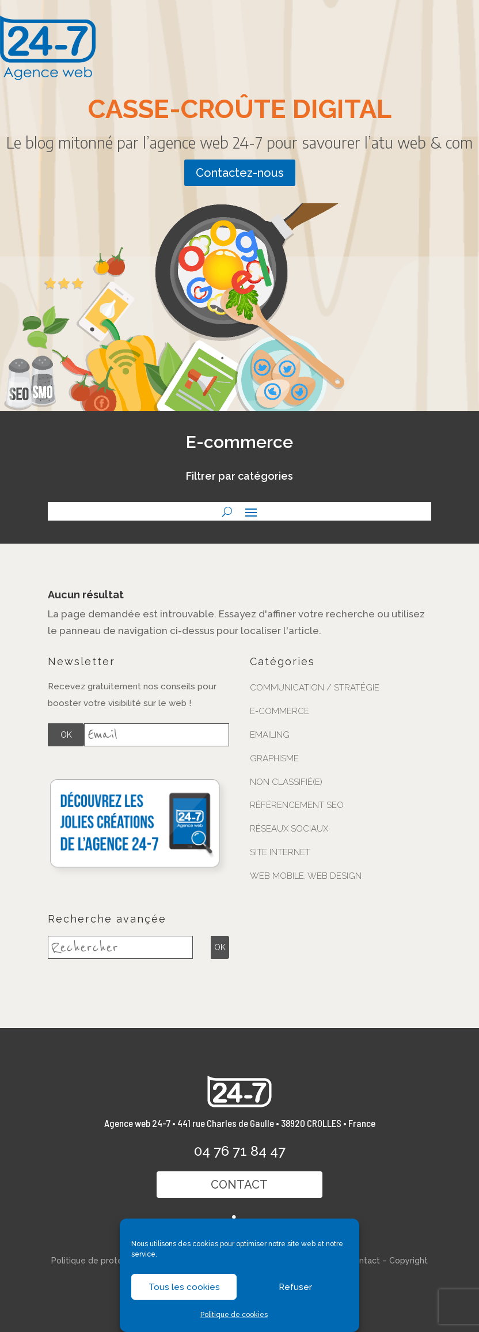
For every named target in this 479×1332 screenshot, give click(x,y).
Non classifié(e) (286, 782)
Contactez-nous (240, 173)
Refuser (295, 1287)
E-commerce (279, 711)
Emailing (270, 735)
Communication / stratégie (314, 687)
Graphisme (274, 758)
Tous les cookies (184, 1287)
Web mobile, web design (306, 876)
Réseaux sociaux (289, 829)
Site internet (280, 852)
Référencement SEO (297, 805)
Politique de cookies (234, 1315)
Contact (239, 1184)
